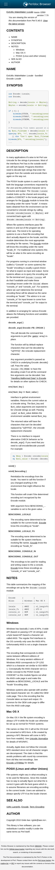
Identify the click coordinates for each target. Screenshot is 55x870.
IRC (12, 863)
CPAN (42, 12)
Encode (25, 200)
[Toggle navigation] (6, 4)
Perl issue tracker (44, 860)
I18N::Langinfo (13, 807)
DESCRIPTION (18, 43)
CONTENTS (15, 30)
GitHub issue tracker (16, 849)
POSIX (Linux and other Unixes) (31, 56)
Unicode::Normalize (39, 738)
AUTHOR (15, 62)
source (36, 12)
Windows (20, 50)
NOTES (14, 46)
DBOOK (38, 846)
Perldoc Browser (37, 4)
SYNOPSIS (16, 40)
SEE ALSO (16, 59)
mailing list (4, 863)
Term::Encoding (37, 807)
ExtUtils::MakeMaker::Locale (19, 12)
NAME (14, 37)
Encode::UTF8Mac (15, 763)
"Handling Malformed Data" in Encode (28, 378)
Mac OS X (21, 53)
